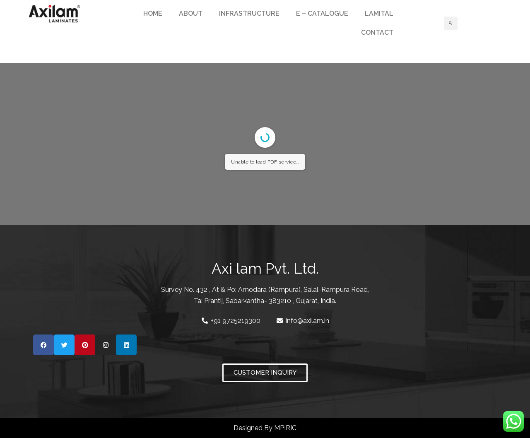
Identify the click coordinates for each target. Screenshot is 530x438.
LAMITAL (379, 13)
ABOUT (190, 13)
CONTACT (377, 32)
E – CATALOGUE (322, 13)
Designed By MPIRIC (265, 428)
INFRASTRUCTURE (249, 13)
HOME (152, 13)
